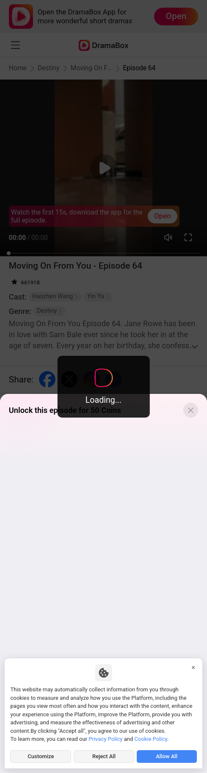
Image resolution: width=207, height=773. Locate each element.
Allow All (166, 756)
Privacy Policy (105, 739)
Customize (41, 756)
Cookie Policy (151, 739)
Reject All (104, 756)
